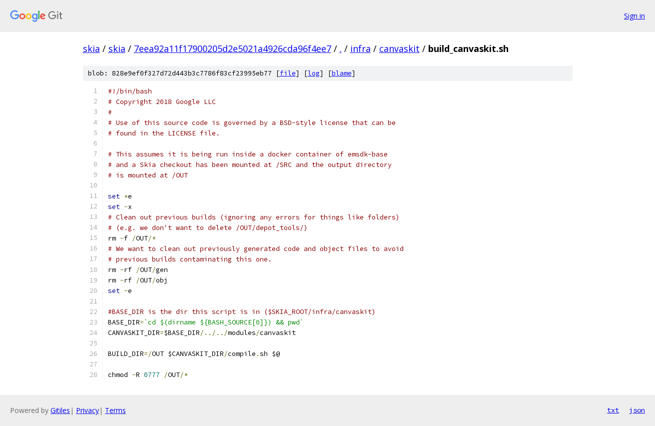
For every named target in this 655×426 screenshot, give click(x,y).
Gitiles (60, 410)
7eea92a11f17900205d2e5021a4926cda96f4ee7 (232, 48)
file (288, 73)
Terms (115, 410)
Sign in (634, 15)
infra (360, 48)
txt (613, 410)
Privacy (87, 410)
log (314, 73)
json (637, 410)
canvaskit (399, 48)
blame (342, 73)
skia (91, 48)
